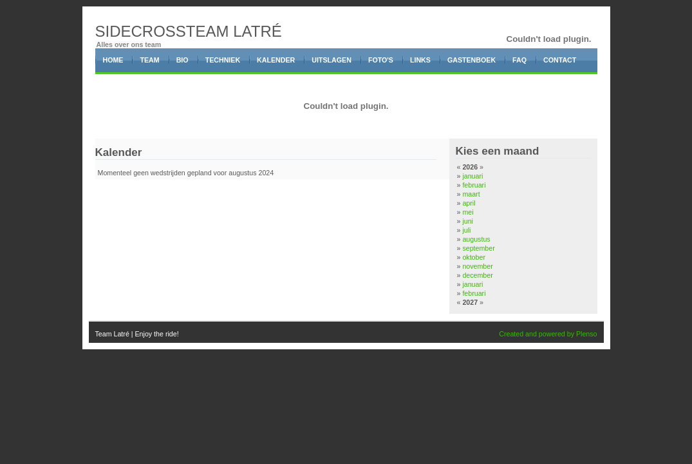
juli (466, 230)
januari (472, 176)
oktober (473, 257)
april (468, 203)
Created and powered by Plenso (548, 334)
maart (471, 194)
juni (467, 221)
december (477, 275)
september (478, 248)
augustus (476, 239)
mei (467, 212)
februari (473, 185)
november (477, 266)
